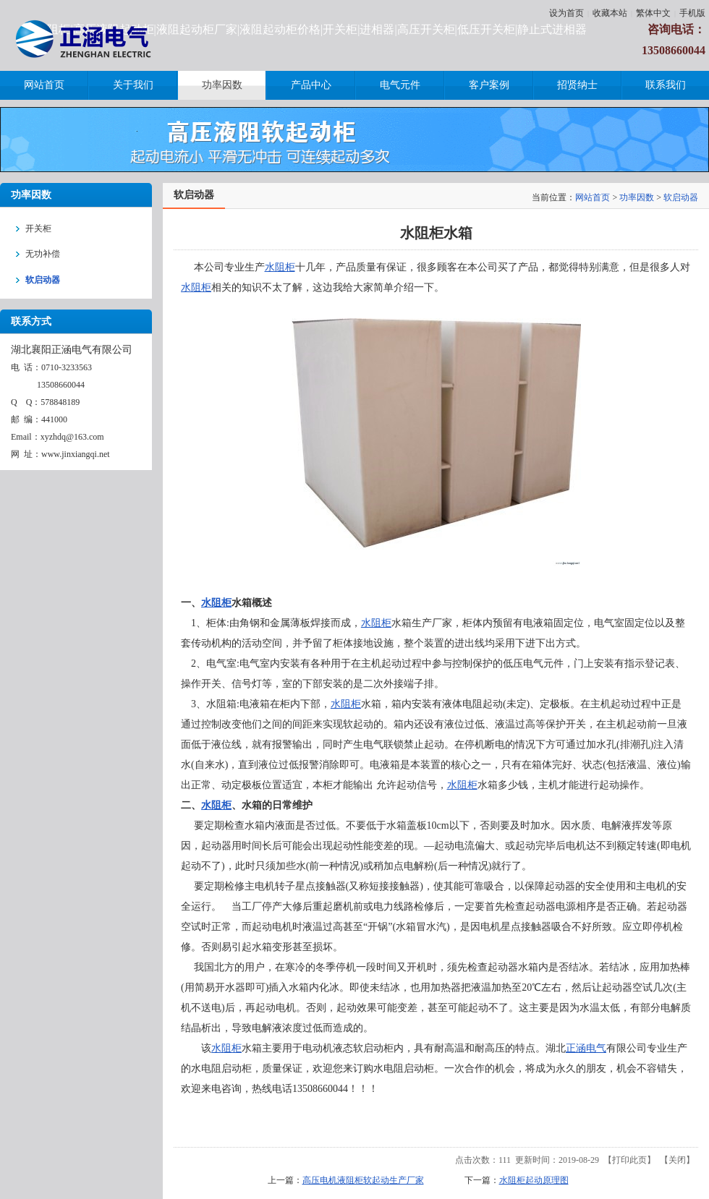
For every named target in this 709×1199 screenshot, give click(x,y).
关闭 (677, 1160)
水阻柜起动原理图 (534, 1180)
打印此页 (629, 1160)
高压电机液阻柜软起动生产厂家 (363, 1180)
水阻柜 (280, 267)
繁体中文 (653, 13)
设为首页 (566, 13)
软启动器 (680, 197)
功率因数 (636, 197)
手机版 (692, 13)
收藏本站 (610, 13)
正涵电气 (586, 1048)
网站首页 (592, 197)
